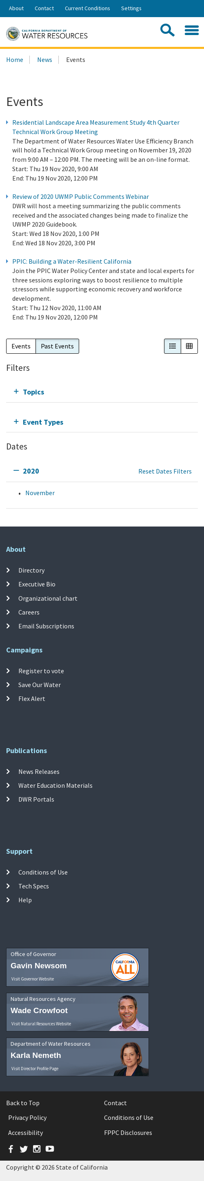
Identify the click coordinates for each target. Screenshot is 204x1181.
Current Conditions (87, 8)
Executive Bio (36, 584)
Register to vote (41, 671)
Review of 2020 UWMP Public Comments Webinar (80, 196)
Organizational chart (48, 598)
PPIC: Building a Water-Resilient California (71, 261)
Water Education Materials (55, 785)
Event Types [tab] (43, 422)
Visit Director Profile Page (34, 1068)
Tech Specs (33, 886)
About (16, 8)
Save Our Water (39, 685)
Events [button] (21, 346)
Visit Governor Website (32, 979)
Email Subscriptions (46, 626)
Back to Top (23, 1103)
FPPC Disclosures (128, 1132)
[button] (172, 346)
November (40, 493)
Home (14, 59)
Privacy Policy (27, 1117)
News (44, 59)
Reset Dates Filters (165, 471)
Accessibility (25, 1132)
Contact (44, 8)
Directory (31, 570)
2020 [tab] (31, 471)
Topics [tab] (33, 392)
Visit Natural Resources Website (41, 1024)
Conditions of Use (43, 872)
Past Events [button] (57, 346)
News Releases (39, 771)
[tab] (102, 391)
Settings (131, 8)
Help (25, 900)
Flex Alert (31, 698)
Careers (29, 612)
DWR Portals (36, 799)
